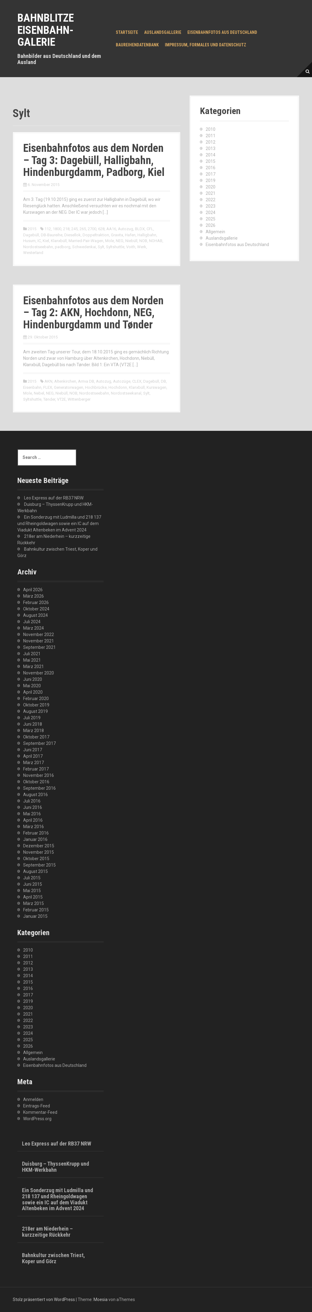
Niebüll (131, 240)
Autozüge (121, 381)
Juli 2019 (32, 717)
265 (83, 229)
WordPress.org (37, 1118)
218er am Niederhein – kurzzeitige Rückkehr (47, 1231)
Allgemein (215, 231)
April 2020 (33, 692)
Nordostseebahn (38, 247)
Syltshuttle (115, 247)
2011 (210, 135)
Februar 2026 (36, 602)
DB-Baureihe (51, 235)
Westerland (33, 252)
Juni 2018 (32, 724)
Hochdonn (117, 387)
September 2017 (39, 743)
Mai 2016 (32, 813)
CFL (150, 229)
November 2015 (38, 852)
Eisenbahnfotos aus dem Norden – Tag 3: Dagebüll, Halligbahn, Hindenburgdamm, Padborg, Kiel (94, 160)
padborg (62, 247)
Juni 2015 (32, 884)
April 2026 (33, 589)
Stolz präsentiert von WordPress (44, 1299)
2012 (210, 142)
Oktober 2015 (36, 858)
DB (163, 381)
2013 (210, 148)
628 (101, 229)
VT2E (61, 399)
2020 (210, 186)
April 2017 (33, 756)
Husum (29, 240)
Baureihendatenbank (137, 44)
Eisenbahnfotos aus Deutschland (222, 32)
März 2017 (33, 762)
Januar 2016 (35, 839)
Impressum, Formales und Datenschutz (205, 44)
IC (39, 240)
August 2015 (35, 871)
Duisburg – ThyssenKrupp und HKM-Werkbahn (55, 1166)
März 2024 (33, 628)
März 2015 (33, 903)
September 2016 (39, 788)
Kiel (46, 240)
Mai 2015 (32, 890)
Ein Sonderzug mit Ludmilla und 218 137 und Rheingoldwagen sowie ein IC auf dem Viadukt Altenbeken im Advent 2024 (59, 523)
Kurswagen (156, 387)
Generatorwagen (68, 387)
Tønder (49, 399)
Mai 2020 (32, 685)
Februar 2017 (36, 769)
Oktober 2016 (36, 781)
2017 (210, 174)
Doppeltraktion (96, 235)
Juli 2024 (32, 621)
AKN (48, 381)
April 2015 (33, 897)
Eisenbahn (32, 387)
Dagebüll (31, 235)
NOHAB (155, 240)
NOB (143, 240)
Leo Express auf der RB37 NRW (53, 497)
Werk (141, 247)
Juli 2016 (32, 801)
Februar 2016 (36, 833)
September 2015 (39, 865)
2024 (210, 212)
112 (47, 229)
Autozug (125, 229)
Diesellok (72, 235)
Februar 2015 (36, 909)
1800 (57, 229)
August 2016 (35, 794)
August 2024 (35, 615)
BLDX (140, 229)
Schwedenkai (84, 247)
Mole (109, 240)
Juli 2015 (32, 877)
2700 (92, 229)
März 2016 (33, 826)
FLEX (47, 387)
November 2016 (38, 775)
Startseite (127, 32)
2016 (210, 167)
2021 (210, 193)
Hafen (130, 235)
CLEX (136, 381)
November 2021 (38, 640)
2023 (210, 206)
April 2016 (33, 820)
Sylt (101, 247)
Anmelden (33, 1099)
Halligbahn (146, 235)
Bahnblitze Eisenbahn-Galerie (45, 30)
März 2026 (33, 596)
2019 (210, 180)
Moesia (101, 1299)
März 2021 (33, 666)
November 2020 (38, 672)
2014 (210, 154)
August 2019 (35, 711)
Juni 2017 (32, 749)
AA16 (111, 229)
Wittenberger (79, 399)
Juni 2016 (32, 807)
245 (74, 229)
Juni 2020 (32, 679)
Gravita (117, 235)
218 (66, 229)
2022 (210, 199)
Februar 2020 (36, 698)
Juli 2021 (32, 653)
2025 (210, 218)
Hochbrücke (96, 387)
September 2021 (39, 647)
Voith (130, 247)
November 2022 (38, 634)
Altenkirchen (65, 381)
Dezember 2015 (38, 845)
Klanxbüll (59, 240)
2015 (32, 229)
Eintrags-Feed (36, 1105)
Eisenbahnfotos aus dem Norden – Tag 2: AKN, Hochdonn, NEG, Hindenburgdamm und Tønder (93, 312)
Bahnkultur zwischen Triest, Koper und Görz (53, 1258)
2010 (210, 129)
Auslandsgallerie (162, 32)
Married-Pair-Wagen (86, 240)
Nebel (39, 393)
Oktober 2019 (36, 704)
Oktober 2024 (36, 608)
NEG (119, 240)
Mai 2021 (32, 660)
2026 (210, 225)
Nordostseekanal (126, 393)
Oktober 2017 (36, 737)
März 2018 (33, 730)
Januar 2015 (35, 916)
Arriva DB (86, 381)
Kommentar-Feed (40, 1112)
